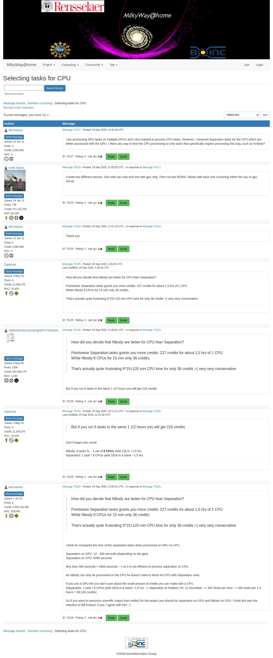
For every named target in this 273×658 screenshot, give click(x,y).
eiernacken (16, 487)
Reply (111, 156)
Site (114, 65)
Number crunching (40, 103)
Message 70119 (71, 167)
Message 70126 (71, 329)
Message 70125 (71, 264)
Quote (123, 156)
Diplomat (10, 264)
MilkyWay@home (21, 65)
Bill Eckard (16, 130)
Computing (70, 65)
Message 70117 (71, 129)
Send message (14, 137)
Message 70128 (71, 411)
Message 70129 (71, 486)
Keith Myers (16, 167)
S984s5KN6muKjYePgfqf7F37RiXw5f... (34, 330)
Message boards (14, 103)
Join (247, 65)
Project (49, 65)
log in (45, 115)
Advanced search (14, 93)
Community (94, 65)
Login (259, 65)
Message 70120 (71, 226)
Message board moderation (18, 107)
